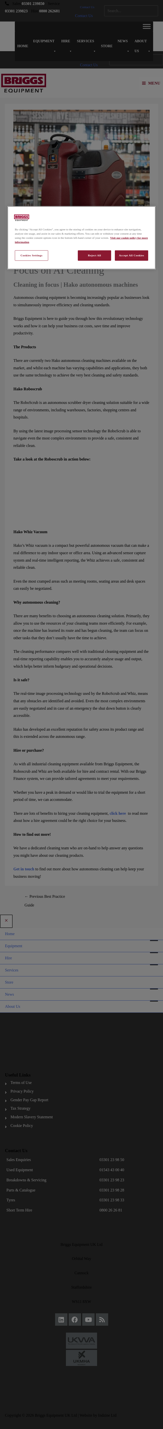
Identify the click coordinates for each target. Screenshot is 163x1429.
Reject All (94, 255)
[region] (81, 237)
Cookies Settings (31, 255)
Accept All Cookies (131, 255)
